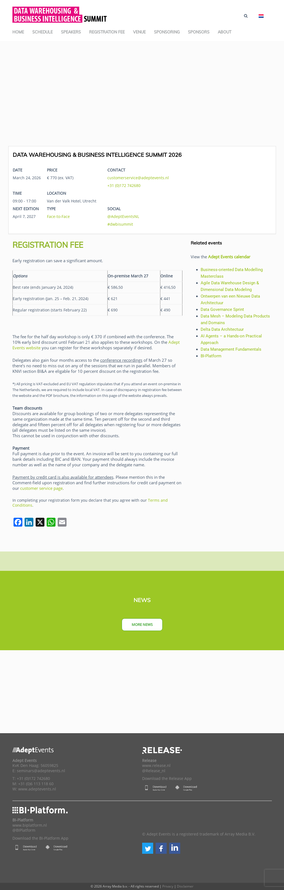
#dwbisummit (120, 224)
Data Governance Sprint (222, 309)
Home (18, 32)
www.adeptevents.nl (37, 789)
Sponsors (198, 32)
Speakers (71, 32)
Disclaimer (185, 886)
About (224, 32)
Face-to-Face (58, 216)
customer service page (41, 488)
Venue (139, 32)
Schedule (42, 32)
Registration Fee (107, 32)
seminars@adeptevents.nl (41, 770)
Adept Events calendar (229, 256)
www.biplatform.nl (29, 825)
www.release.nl (156, 765)
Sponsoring (167, 32)
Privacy (167, 886)
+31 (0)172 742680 (123, 185)
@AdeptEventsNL (123, 216)
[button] (147, 848)
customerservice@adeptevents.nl (138, 177)
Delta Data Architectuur (222, 329)
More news (142, 624)
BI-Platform (211, 355)
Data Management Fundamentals (231, 349)
